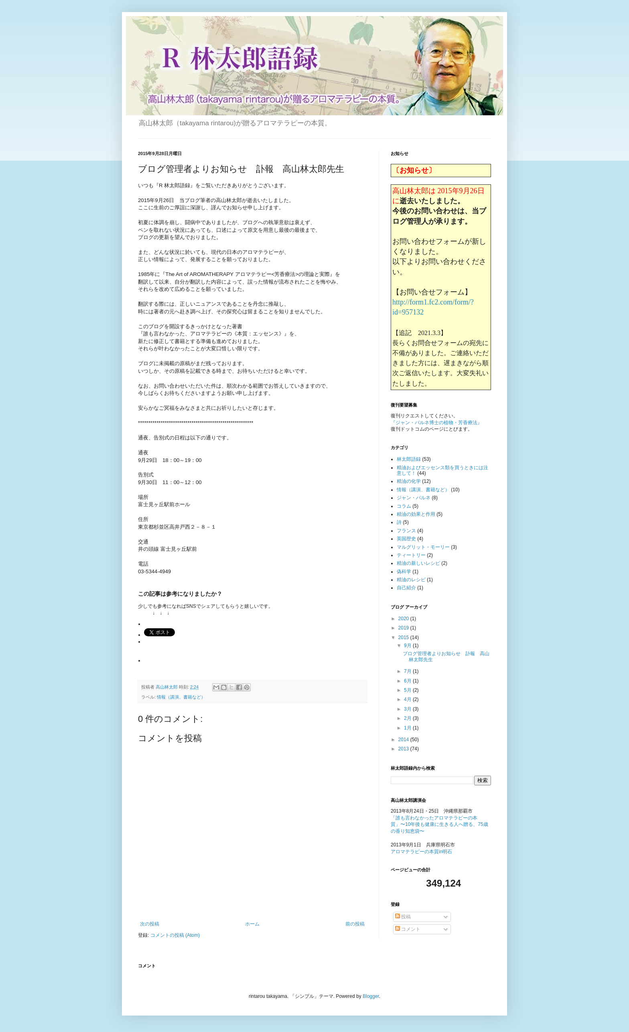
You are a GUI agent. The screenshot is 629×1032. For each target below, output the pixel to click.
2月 (408, 718)
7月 (408, 671)
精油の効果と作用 (416, 514)
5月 (408, 690)
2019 (404, 628)
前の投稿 (355, 924)
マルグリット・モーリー (423, 547)
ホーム (252, 924)
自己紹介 (406, 588)
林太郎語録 (409, 459)
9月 (408, 645)
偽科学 (404, 571)
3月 (408, 709)
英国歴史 (406, 539)
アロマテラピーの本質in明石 (421, 851)
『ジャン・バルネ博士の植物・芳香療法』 (436, 422)
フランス (406, 530)
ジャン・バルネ (413, 498)
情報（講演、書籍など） (181, 697)
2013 (404, 749)
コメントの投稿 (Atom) (175, 935)
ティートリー (411, 555)
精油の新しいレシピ (418, 563)
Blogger (371, 996)
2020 (404, 618)
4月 (408, 699)
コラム (404, 506)
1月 (408, 728)
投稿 (403, 917)
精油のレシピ (411, 579)
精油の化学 (409, 481)
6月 (408, 681)
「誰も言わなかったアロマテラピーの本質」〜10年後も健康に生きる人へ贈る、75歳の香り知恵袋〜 (439, 824)
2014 (404, 739)
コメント (407, 929)
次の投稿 (149, 924)
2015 (404, 637)
